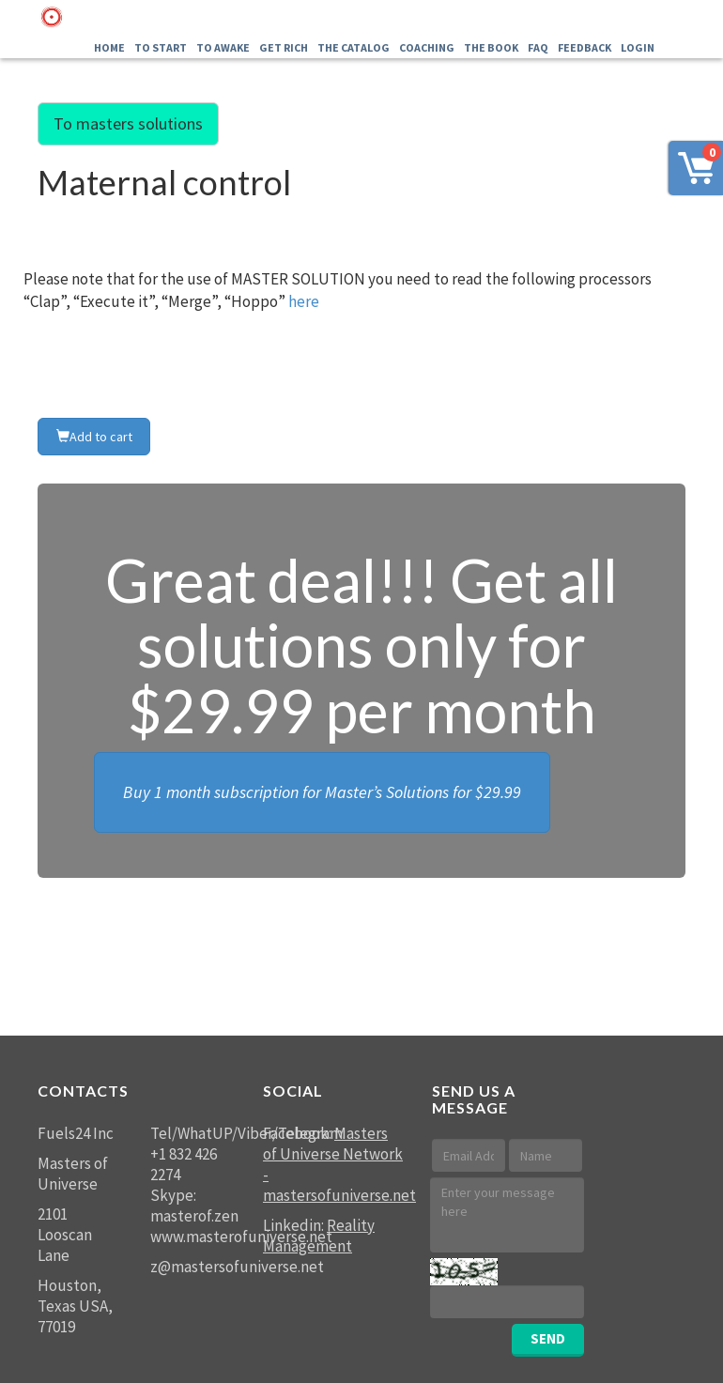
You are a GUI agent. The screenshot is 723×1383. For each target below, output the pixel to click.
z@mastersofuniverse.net (237, 1266)
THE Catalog (353, 48)
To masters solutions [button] (128, 123)
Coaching (426, 48)
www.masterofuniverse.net (241, 1236)
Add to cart (94, 436)
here (303, 301)
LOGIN (637, 48)
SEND (548, 1338)
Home (109, 48)
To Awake (223, 48)
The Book (491, 48)
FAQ (538, 48)
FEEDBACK (584, 48)
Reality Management (319, 1235)
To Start (160, 48)
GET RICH (283, 48)
